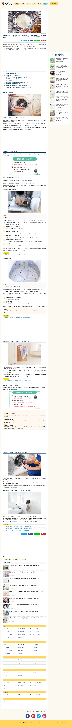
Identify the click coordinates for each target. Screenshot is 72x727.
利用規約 (21, 722)
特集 (19, 694)
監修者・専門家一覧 (61, 722)
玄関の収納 (20, 650)
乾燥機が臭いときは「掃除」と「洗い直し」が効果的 (18, 87)
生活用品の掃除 (21, 634)
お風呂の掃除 (35, 628)
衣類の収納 (35, 650)
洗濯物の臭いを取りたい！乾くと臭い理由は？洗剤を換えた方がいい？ (18, 528)
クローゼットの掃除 (8, 634)
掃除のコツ (6, 628)
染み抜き (20, 660)
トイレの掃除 (6, 631)
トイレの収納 (6, 647)
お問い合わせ (42, 722)
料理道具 (20, 675)
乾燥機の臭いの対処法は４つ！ (13, 75)
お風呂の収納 (35, 644)
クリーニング (6, 666)
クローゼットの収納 (8, 650)
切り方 (19, 672)
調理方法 (34, 672)
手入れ (39, 3)
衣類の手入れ (6, 682)
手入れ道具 (20, 685)
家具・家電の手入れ (37, 682)
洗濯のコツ (6, 660)
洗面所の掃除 (21, 631)
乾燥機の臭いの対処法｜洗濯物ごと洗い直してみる (17, 82)
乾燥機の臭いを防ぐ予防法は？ (13, 83)
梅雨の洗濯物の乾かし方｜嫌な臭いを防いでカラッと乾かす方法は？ (18, 380)
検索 (45, 3)
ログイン (54, 3)
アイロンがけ (21, 663)
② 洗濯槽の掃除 (10, 80)
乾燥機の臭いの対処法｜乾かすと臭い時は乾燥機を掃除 (19, 77)
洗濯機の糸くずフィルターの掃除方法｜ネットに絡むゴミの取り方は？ (18, 254)
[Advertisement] (13, 61)
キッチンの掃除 (21, 628)
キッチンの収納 (21, 644)
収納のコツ (6, 644)
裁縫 (4, 685)
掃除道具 (20, 637)
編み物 (5, 688)
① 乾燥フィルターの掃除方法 (12, 78)
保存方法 (5, 675)
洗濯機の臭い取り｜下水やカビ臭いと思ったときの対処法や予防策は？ (18, 526)
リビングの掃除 (36, 631)
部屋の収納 (35, 647)
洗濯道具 (34, 663)
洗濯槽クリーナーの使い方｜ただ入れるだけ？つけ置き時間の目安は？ (18, 317)
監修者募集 (26, 722)
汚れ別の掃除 (6, 637)
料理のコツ (6, 672)
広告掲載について (34, 722)
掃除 (17, 3)
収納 (23, 3)
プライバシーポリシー (50, 722)
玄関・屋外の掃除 (36, 634)
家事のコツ (6, 694)
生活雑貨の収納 (7, 653)
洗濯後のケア (21, 666)
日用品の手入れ (21, 682)
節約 (4, 701)
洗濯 (28, 3)
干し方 (5, 663)
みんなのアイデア (36, 694)
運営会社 (16, 722)
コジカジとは (9, 722)
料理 (34, 3)
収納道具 (20, 653)
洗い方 (34, 660)
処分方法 (34, 685)
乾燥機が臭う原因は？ (11, 73)
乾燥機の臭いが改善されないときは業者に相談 (16, 85)
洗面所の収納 (21, 647)
